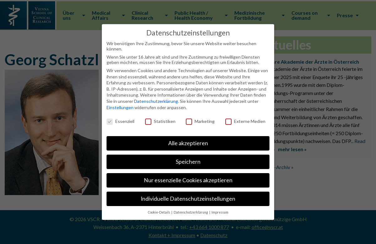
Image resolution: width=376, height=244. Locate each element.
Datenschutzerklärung (156, 101)
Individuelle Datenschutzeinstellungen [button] (188, 198)
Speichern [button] (188, 161)
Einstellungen (120, 107)
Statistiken (160, 121)
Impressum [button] (220, 212)
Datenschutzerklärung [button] (191, 212)
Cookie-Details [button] (159, 212)
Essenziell (120, 121)
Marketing (200, 121)
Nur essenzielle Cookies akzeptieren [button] (188, 180)
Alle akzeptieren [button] (188, 143)
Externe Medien (245, 121)
